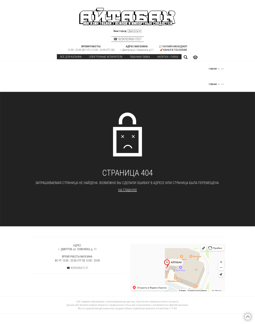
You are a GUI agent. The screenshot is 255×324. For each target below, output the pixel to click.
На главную (127, 190)
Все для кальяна (71, 56)
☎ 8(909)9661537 (127, 39)
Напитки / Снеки (167, 56)
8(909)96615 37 (79, 268)
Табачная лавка (140, 56)
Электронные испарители (105, 56)
